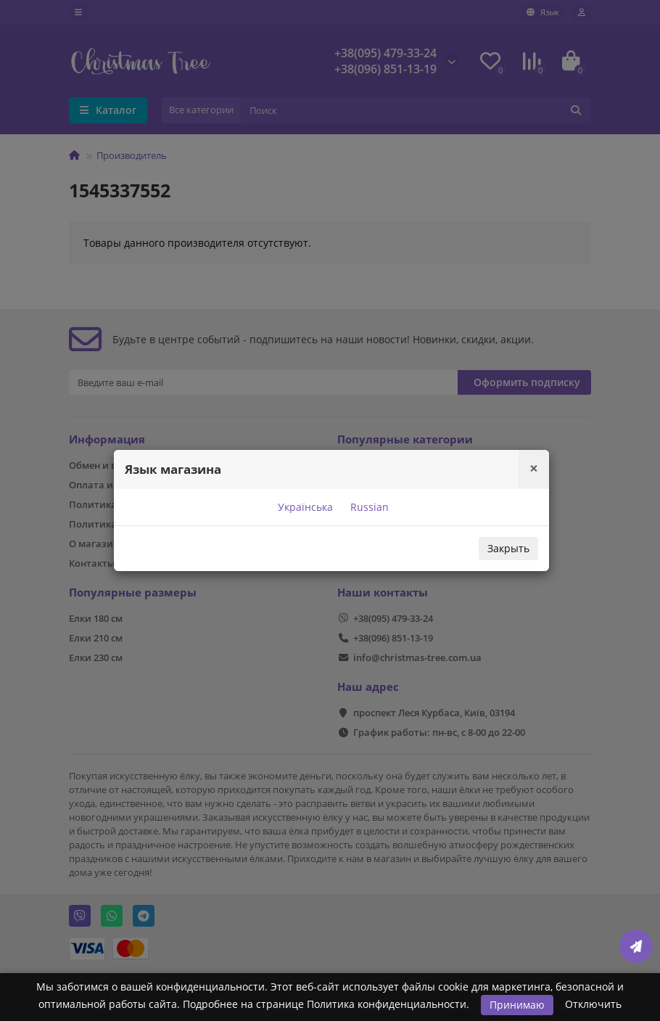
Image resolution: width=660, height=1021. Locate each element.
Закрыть (508, 548)
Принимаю (517, 1005)
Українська (304, 507)
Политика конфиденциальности (386, 1004)
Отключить (593, 1004)
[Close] (534, 468)
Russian (368, 507)
